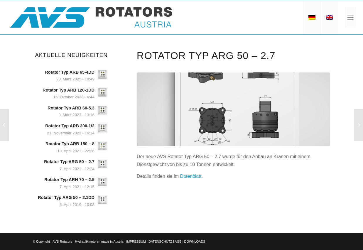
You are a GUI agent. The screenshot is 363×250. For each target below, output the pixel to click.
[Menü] (350, 17)
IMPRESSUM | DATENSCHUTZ (149, 241)
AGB (178, 241)
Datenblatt (190, 176)
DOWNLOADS (194, 241)
